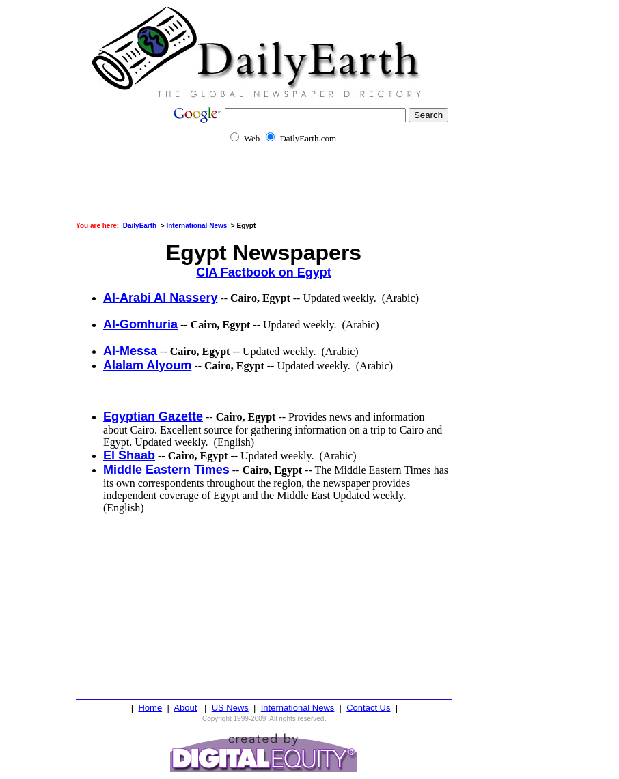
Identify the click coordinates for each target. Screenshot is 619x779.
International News (298, 708)
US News (230, 708)
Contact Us (368, 708)
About (185, 708)
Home (150, 708)
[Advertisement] (309, 191)
